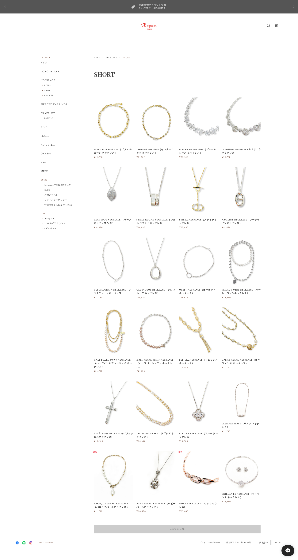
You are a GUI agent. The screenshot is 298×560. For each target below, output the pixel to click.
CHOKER (49, 95)
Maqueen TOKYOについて (57, 185)
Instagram (49, 219)
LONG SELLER (50, 71)
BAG (43, 163)
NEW (44, 62)
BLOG (47, 190)
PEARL (45, 136)
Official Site (50, 229)
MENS (44, 172)
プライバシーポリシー (55, 200)
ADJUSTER (48, 145)
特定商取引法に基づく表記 (58, 205)
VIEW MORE (177, 529)
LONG (47, 85)
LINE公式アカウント (55, 224)
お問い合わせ (51, 195)
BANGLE (48, 118)
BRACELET (48, 113)
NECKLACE (111, 57)
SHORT (48, 90)
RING (44, 127)
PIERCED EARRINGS (54, 104)
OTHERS (46, 154)
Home (97, 57)
